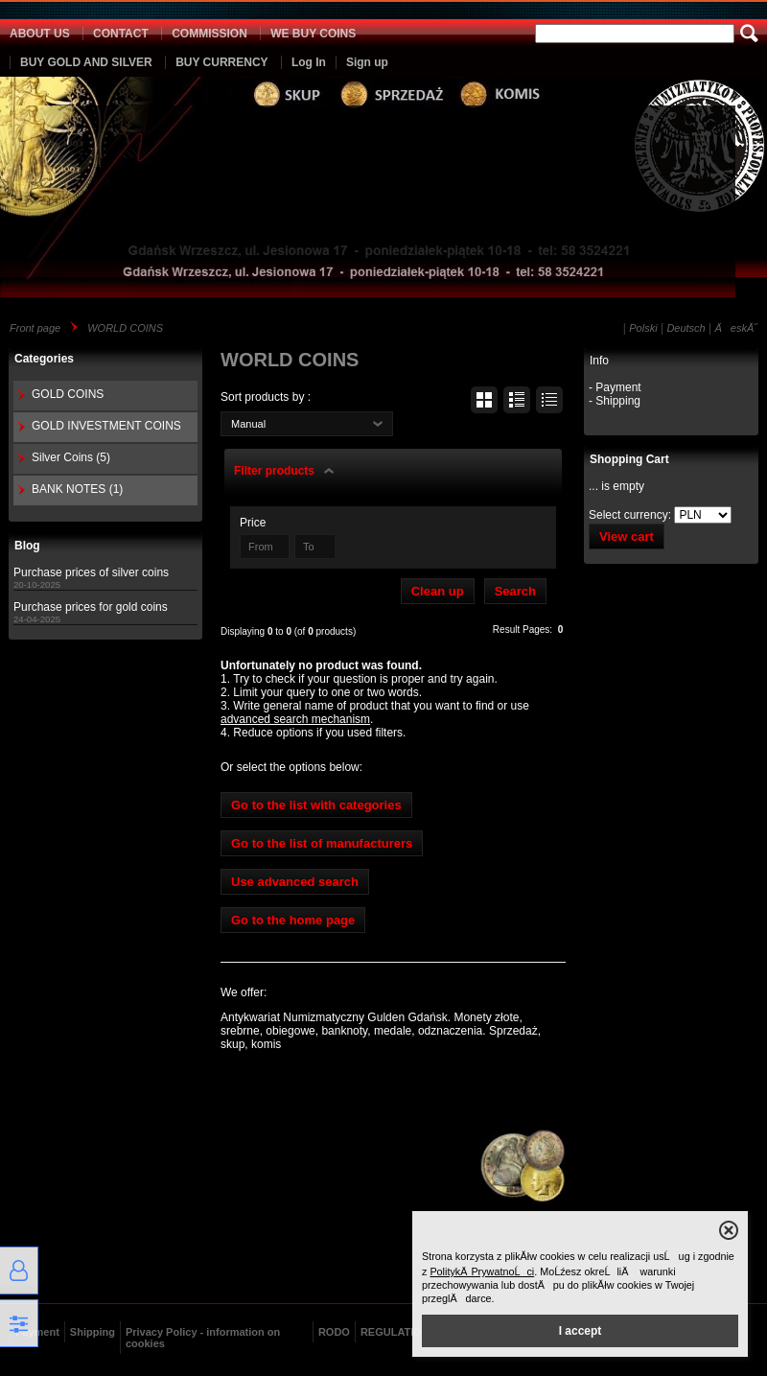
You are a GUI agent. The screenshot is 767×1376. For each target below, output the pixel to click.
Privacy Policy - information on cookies (203, 1337)
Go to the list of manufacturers (321, 843)
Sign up (367, 62)
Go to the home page (293, 920)
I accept (580, 1331)
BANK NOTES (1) (77, 489)
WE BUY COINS (313, 33)
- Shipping (614, 401)
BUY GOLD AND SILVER (86, 62)
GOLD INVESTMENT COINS (106, 425)
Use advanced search (295, 882)
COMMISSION (209, 33)
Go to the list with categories (316, 805)
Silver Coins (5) (71, 457)
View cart (626, 536)
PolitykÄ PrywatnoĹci (482, 1271)
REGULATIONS (398, 1332)
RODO (334, 1332)
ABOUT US (40, 33)
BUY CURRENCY (221, 62)
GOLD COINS (68, 394)
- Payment (615, 387)
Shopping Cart (629, 459)
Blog (27, 545)
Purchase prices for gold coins (90, 607)
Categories (44, 358)
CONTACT (121, 33)
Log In (308, 62)
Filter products (274, 471)
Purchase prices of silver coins (91, 572)
